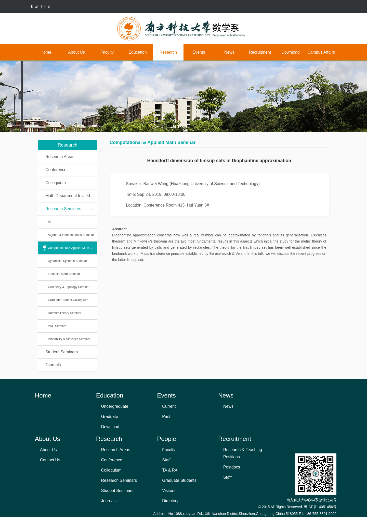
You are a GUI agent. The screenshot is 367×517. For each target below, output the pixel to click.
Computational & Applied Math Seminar (72, 248)
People (166, 438)
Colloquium (55, 183)
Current (169, 406)
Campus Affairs (321, 52)
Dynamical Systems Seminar (67, 261)
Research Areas (59, 156)
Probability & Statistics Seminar (69, 339)
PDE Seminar (57, 326)
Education (137, 52)
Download (290, 52)
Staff (166, 460)
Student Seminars (61, 352)
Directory (170, 501)
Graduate (109, 416)
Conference (56, 169)
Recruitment (260, 52)
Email (34, 6)
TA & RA (169, 470)
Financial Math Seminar (64, 274)
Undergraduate (114, 406)
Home (46, 52)
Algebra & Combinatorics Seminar (71, 235)
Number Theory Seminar (64, 313)
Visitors (168, 490)
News (229, 52)
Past (166, 416)
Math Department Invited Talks (71, 196)
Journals (53, 365)
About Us (76, 52)
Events (199, 52)
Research (168, 52)
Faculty (107, 52)
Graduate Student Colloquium (68, 300)
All (49, 222)
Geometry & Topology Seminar (68, 287)
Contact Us (50, 460)
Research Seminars (69, 209)
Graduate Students (179, 480)
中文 (47, 6)
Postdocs (231, 467)
